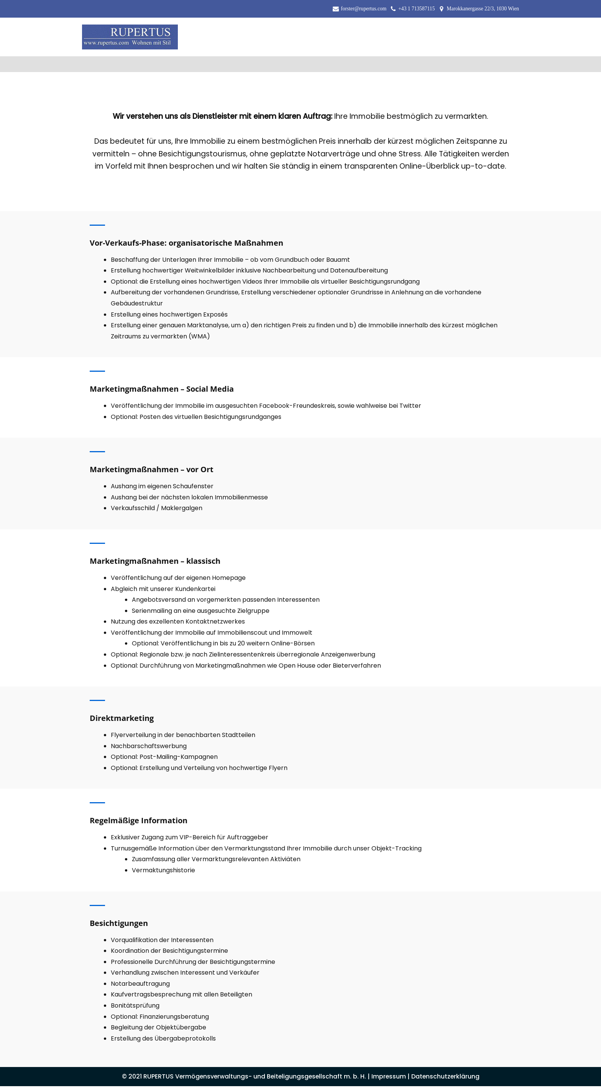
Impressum (389, 1080)
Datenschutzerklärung (446, 1080)
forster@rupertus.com (363, 8)
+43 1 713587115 (416, 8)
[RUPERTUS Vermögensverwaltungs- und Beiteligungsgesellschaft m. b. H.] (130, 37)
